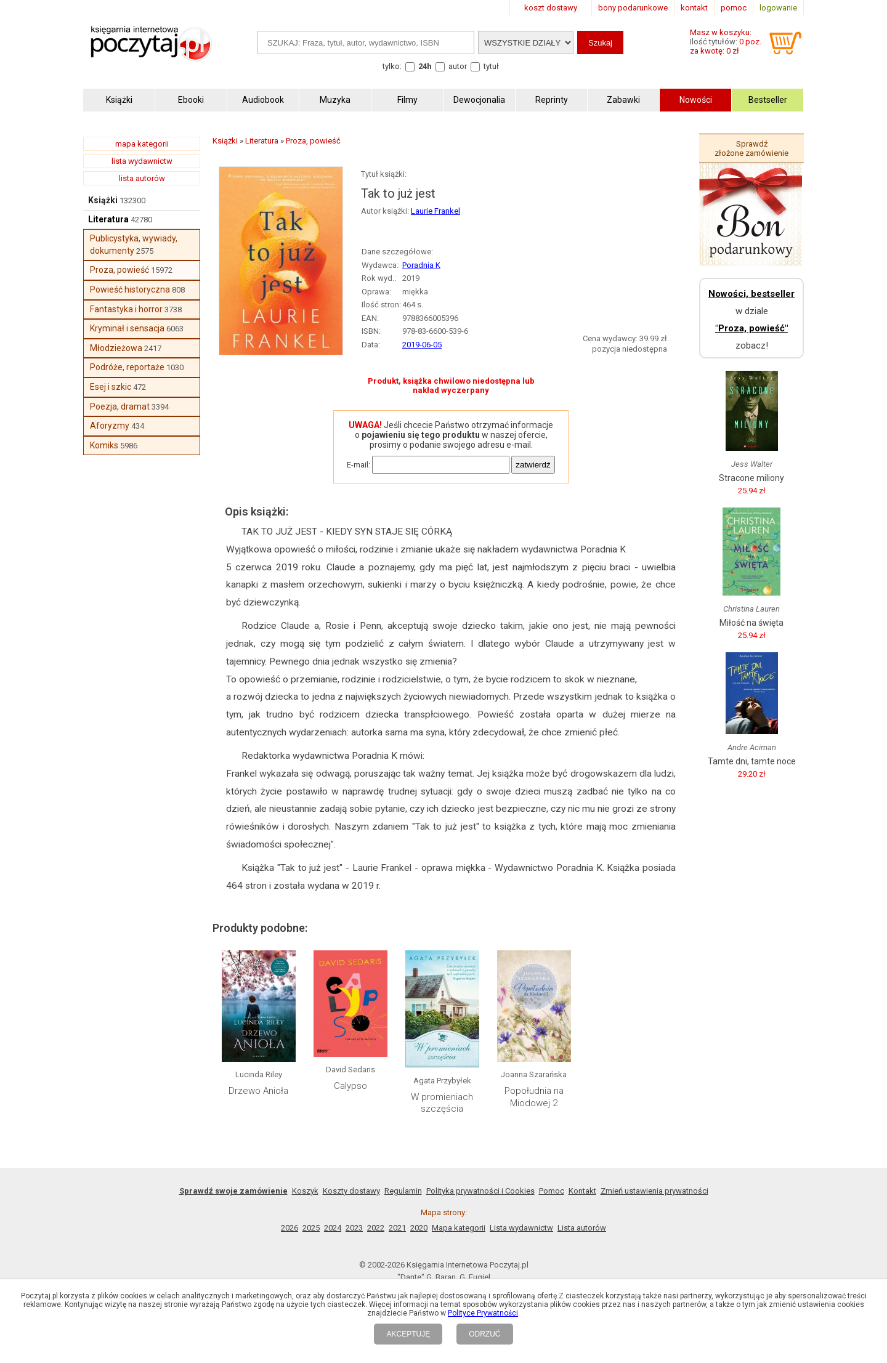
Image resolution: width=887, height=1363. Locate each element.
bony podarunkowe (633, 7)
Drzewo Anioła (258, 1090)
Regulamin (403, 1190)
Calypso (350, 1085)
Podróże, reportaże (127, 367)
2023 (354, 1227)
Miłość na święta (751, 623)
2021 (397, 1227)
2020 (418, 1227)
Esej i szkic (110, 387)
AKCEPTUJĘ (408, 1334)
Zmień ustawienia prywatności (654, 1190)
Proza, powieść (119, 270)
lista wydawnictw (141, 161)
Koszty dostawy (351, 1190)
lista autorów (142, 178)
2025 (311, 1227)
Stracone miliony (751, 478)
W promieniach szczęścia (442, 1103)
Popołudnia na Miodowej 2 (534, 1097)
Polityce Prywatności (483, 1313)
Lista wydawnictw (521, 1227)
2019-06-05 (422, 344)
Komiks (104, 445)
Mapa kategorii (458, 1227)
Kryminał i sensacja (127, 328)
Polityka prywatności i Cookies (480, 1190)
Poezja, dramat (120, 406)
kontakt (694, 7)
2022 (375, 1227)
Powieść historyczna (130, 289)
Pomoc (551, 1190)
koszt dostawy (550, 7)
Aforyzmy (109, 426)
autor (457, 66)
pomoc (734, 7)
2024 (332, 1227)
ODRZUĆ (484, 1334)
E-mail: (358, 464)
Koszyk (305, 1190)
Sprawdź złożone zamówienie (751, 148)
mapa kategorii (142, 143)
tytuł (491, 66)
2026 (289, 1227)
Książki (103, 200)
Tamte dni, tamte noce (752, 761)
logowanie (778, 7)
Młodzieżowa (116, 348)
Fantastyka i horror (126, 309)
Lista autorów (581, 1227)
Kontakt (582, 1190)
